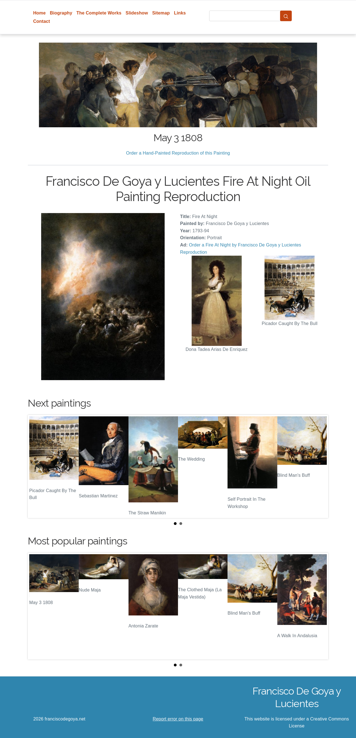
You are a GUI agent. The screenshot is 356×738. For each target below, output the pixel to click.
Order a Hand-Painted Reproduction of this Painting (178, 153)
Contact (41, 21)
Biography (61, 13)
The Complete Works (99, 13)
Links (180, 13)
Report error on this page (178, 719)
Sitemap (161, 13)
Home (39, 13)
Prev (36, 466)
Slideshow (137, 13)
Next (319, 466)
